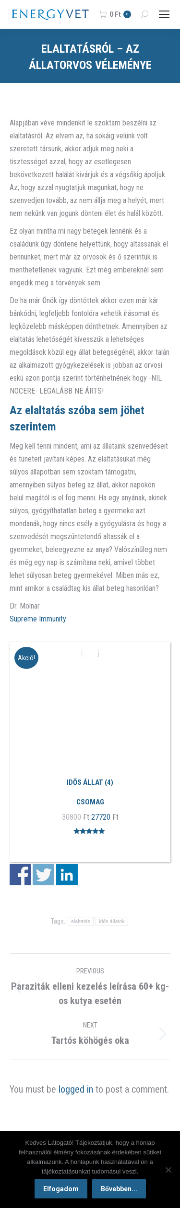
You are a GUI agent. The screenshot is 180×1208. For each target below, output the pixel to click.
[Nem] (168, 1169)
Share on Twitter (43, 874)
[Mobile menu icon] (164, 14)
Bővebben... (119, 1189)
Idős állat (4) (90, 782)
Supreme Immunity (38, 618)
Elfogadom (61, 1189)
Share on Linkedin (67, 874)
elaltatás (80, 921)
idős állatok (112, 921)
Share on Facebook (20, 874)
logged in (76, 1089)
